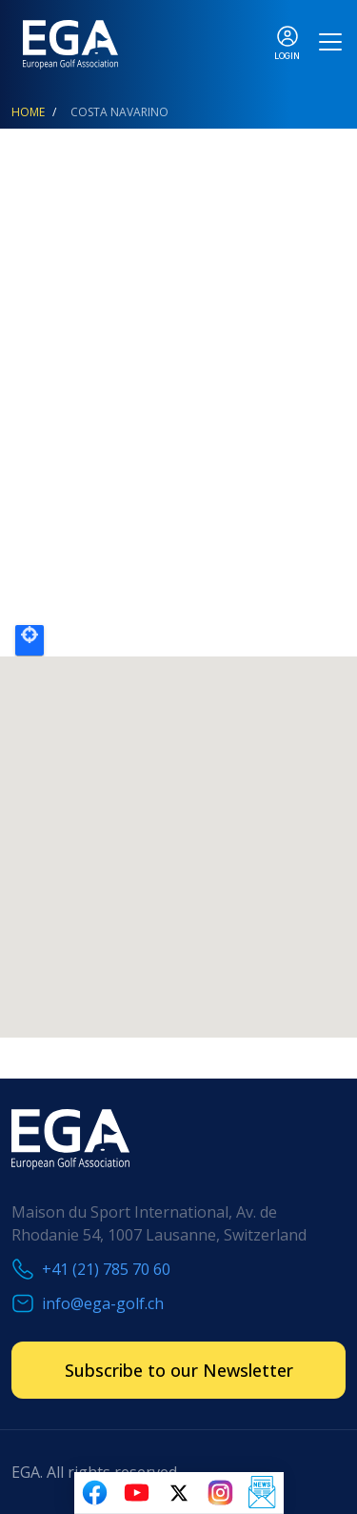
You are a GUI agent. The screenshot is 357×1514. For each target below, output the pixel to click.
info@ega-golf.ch (103, 1303)
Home (28, 112)
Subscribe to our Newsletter (179, 1370)
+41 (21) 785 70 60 (106, 1269)
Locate (29, 640)
